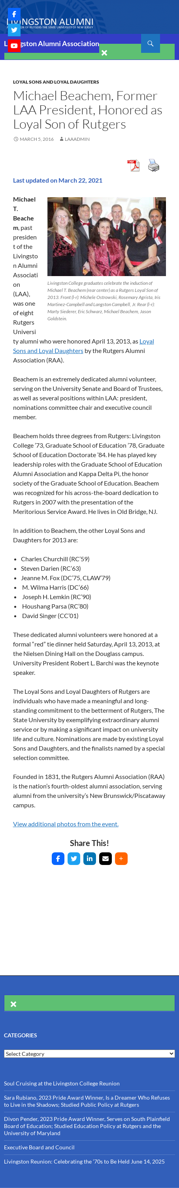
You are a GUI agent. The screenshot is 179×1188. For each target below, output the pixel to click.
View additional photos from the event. (66, 823)
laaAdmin (77, 139)
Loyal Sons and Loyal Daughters (56, 82)
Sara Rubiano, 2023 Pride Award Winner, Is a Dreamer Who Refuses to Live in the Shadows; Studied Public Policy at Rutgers (87, 1101)
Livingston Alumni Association (51, 43)
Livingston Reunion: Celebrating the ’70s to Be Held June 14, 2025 (84, 1161)
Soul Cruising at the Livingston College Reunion (62, 1083)
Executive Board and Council (39, 1147)
